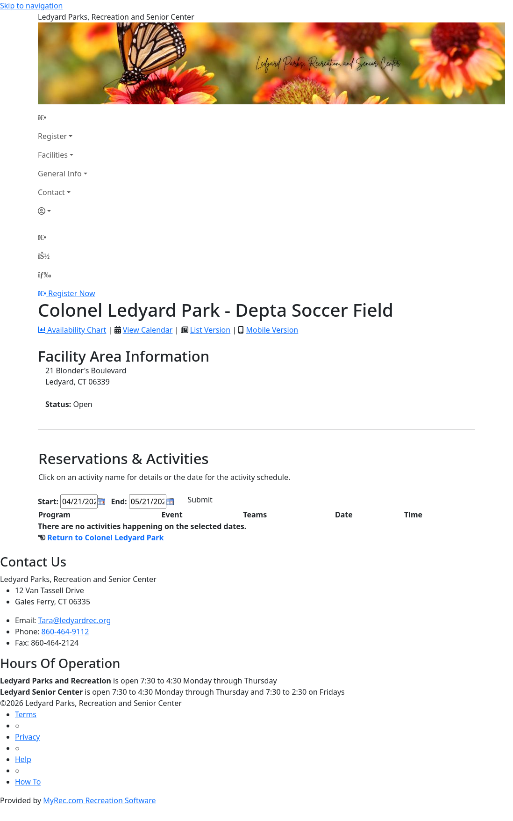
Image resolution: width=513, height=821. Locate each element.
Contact (51, 192)
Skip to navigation (31, 5)
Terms (25, 714)
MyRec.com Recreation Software (99, 800)
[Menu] (44, 274)
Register (52, 136)
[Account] (62, 211)
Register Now (71, 293)
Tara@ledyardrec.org (74, 620)
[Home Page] (62, 117)
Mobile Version (272, 330)
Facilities (53, 155)
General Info (60, 173)
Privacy (27, 737)
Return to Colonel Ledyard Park (105, 537)
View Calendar (148, 330)
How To (28, 782)
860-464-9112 (65, 631)
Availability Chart (72, 330)
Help (23, 759)
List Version (210, 330)
